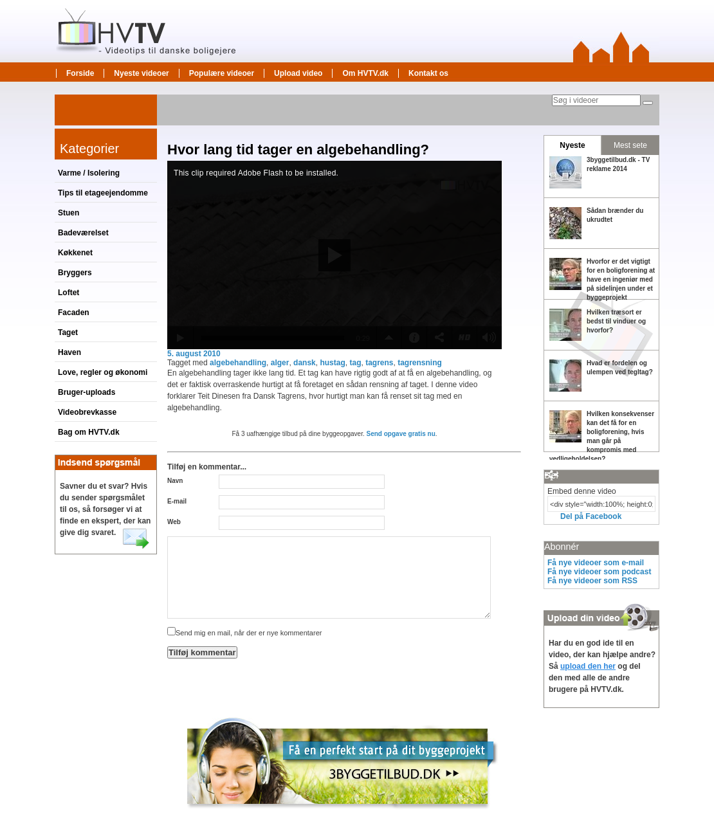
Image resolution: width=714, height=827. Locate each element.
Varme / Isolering (89, 172)
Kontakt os (428, 73)
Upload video (298, 73)
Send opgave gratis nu (401, 433)
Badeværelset (83, 232)
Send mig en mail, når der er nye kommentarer (244, 633)
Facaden (73, 312)
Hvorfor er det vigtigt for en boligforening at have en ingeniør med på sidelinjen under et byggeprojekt (621, 279)
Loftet (68, 292)
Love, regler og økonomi (102, 372)
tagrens (379, 362)
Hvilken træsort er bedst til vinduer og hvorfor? (616, 321)
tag (355, 362)
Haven (69, 352)
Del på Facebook (590, 516)
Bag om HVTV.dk (89, 432)
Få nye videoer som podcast (599, 571)
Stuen (68, 212)
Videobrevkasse (87, 412)
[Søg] (648, 103)
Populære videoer (221, 73)
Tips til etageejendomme (103, 192)
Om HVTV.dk (365, 73)
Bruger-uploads (86, 392)
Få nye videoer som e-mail (595, 562)
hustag (332, 362)
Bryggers (75, 272)
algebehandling (238, 362)
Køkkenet (75, 252)
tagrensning (420, 362)
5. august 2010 (194, 353)
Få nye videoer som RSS (592, 580)
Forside (80, 73)
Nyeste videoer (141, 73)
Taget (68, 332)
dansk (304, 362)
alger (280, 362)
